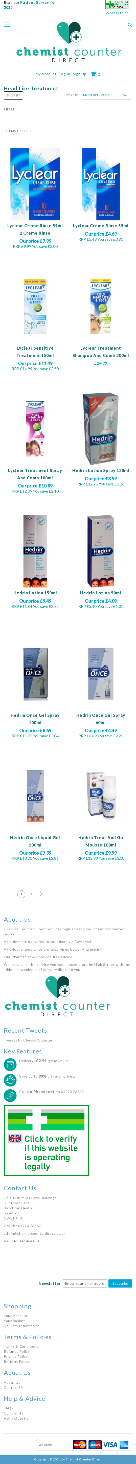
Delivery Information (22, 1326)
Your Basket (14, 1321)
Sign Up (79, 74)
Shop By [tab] (13, 95)
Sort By (72, 95)
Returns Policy (16, 1361)
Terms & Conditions (21, 1346)
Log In (64, 74)
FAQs (8, 1408)
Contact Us (14, 1387)
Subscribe (120, 1283)
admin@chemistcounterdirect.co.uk (34, 1233)
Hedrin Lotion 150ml (35, 592)
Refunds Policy (17, 1351)
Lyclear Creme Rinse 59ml (101, 225)
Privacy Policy (16, 1356)
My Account (46, 74)
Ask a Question (17, 1418)
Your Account (16, 1315)
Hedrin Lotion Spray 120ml (100, 470)
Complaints (14, 1413)
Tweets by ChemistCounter (28, 1040)
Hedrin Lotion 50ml (100, 592)
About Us (12, 1382)
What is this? (117, 13)
